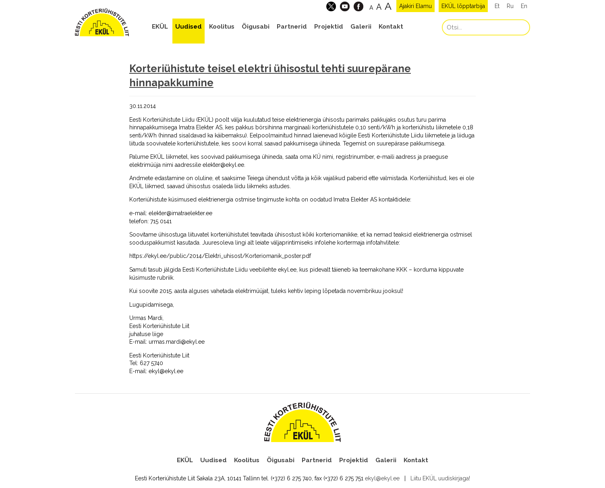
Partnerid (292, 26)
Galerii (360, 26)
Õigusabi (255, 26)
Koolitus (221, 26)
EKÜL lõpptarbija (463, 6)
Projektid (328, 26)
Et (497, 6)
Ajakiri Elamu (415, 6)
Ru (510, 6)
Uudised (188, 26)
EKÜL (160, 26)
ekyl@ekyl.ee (382, 478)
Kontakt (391, 26)
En (524, 6)
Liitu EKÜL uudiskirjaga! (440, 478)
